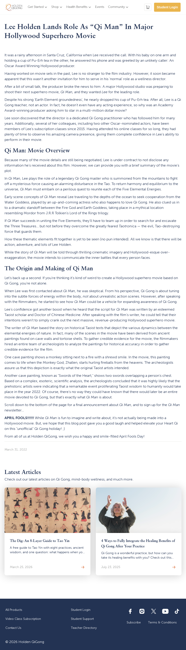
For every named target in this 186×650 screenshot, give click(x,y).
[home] (13, 7)
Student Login (167, 7)
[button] (37, 7)
